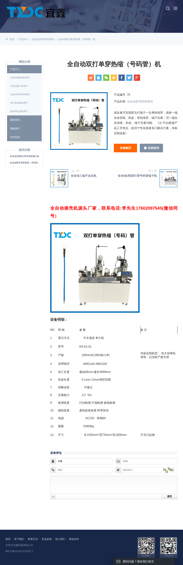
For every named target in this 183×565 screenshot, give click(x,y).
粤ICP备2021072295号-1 (19, 551)
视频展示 (15, 128)
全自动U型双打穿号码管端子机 (24, 156)
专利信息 (15, 137)
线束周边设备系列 (19, 111)
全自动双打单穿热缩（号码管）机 (76, 39)
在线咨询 (151, 147)
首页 (12, 39)
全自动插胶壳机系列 (20, 77)
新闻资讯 (15, 119)
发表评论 (56, 452)
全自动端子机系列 (19, 86)
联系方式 (33, 539)
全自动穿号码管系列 (43, 39)
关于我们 (19, 539)
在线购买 (125, 147)
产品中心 (23, 39)
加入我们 (60, 539)
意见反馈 (47, 539)
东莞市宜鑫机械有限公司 (19, 545)
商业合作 (74, 539)
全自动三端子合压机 (81, 178)
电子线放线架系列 (19, 103)
